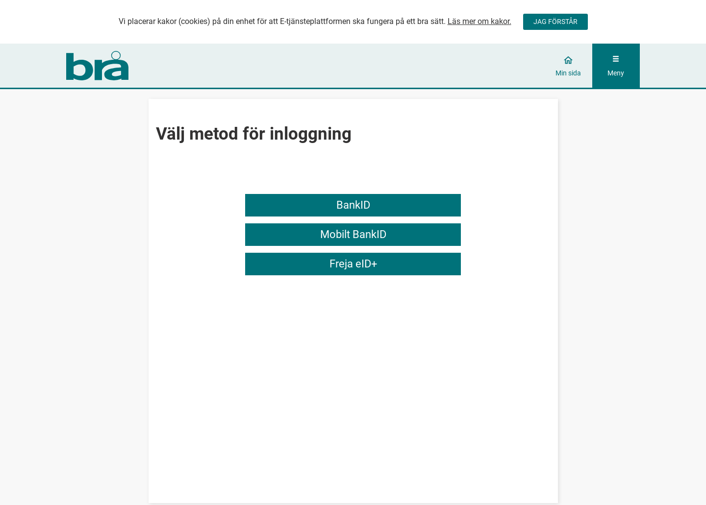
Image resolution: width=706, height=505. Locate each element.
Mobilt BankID (353, 234)
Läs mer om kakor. (479, 21)
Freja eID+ (353, 264)
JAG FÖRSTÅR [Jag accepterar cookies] (555, 21)
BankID (353, 205)
